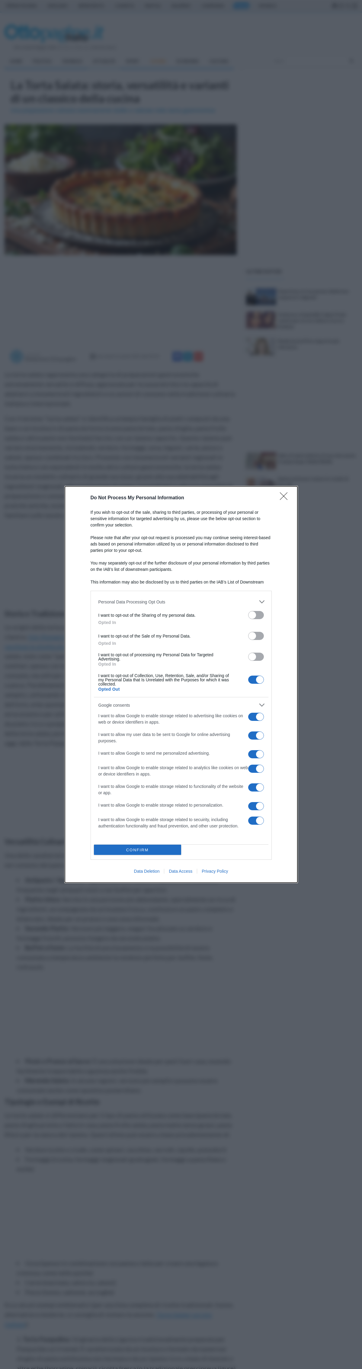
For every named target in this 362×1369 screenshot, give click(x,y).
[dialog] (181, 684)
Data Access (180, 871)
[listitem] (181, 602)
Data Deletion (147, 871)
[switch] (256, 615)
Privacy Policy (215, 871)
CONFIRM (137, 850)
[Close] (285, 498)
